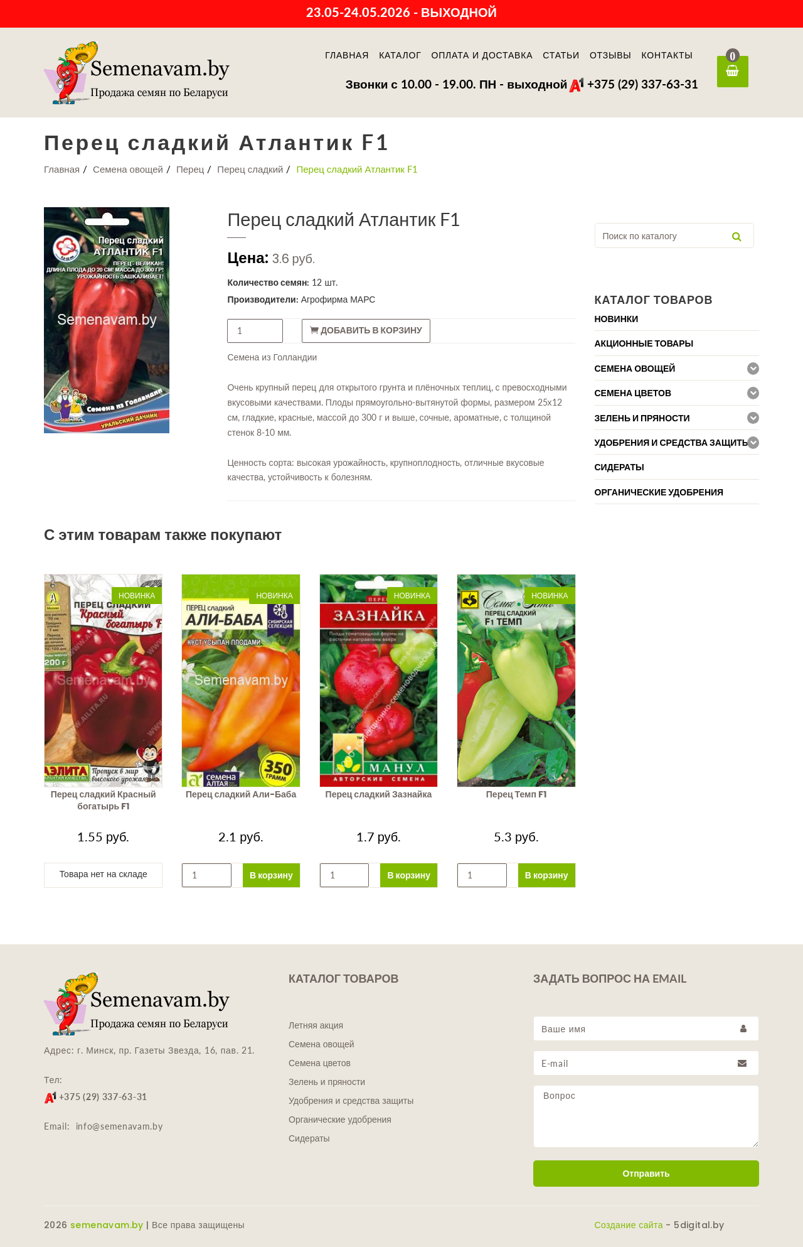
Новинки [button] (617, 319)
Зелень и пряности (327, 1082)
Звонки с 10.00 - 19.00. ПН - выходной (457, 84)
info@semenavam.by (119, 1126)
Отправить (645, 1173)
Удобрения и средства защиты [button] (673, 442)
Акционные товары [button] (644, 343)
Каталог (400, 55)
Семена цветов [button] (633, 393)
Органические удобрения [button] (659, 492)
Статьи (561, 55)
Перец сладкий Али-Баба (241, 794)
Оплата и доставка (482, 55)
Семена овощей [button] (635, 368)
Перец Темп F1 (516, 794)
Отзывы (611, 55)
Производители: (262, 299)
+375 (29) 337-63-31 (633, 84)
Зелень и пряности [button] (642, 418)
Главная (347, 55)
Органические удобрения (340, 1119)
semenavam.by (107, 1225)
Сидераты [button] (619, 467)
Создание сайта (629, 1225)
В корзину (271, 875)
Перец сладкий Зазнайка (379, 794)
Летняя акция (316, 1025)
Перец (190, 169)
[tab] (677, 318)
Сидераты (309, 1138)
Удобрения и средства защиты (351, 1100)
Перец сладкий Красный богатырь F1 (103, 800)
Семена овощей (128, 169)
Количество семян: (268, 282)
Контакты (667, 55)
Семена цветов (320, 1063)
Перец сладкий (250, 169)
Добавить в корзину (366, 330)
